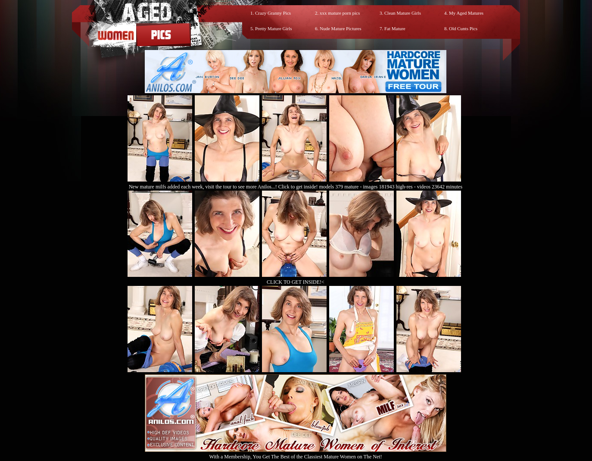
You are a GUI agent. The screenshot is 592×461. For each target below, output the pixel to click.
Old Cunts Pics (463, 28)
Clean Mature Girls (402, 13)
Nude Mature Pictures (340, 28)
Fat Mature (394, 28)
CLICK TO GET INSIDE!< (295, 282)
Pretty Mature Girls (273, 28)
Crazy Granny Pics (273, 13)
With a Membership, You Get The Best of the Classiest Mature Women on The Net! (295, 453)
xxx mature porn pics (340, 13)
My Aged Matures (466, 13)
